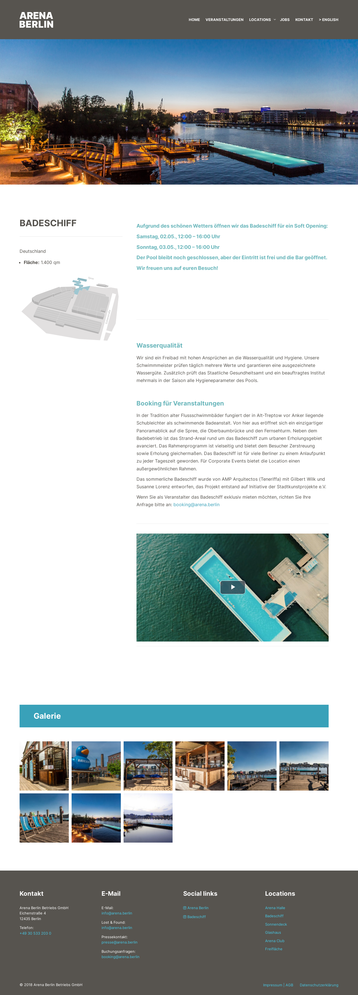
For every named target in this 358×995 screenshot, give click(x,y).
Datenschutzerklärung (319, 985)
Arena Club (274, 941)
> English (328, 19)
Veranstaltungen (225, 19)
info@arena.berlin (117, 913)
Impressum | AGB (278, 985)
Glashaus (273, 932)
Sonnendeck (276, 924)
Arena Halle (275, 908)
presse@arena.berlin (120, 942)
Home (194, 19)
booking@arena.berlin (196, 504)
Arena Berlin (196, 908)
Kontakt (304, 19)
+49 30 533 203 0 (35, 933)
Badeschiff (194, 916)
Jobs (285, 19)
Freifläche (273, 949)
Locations (260, 19)
